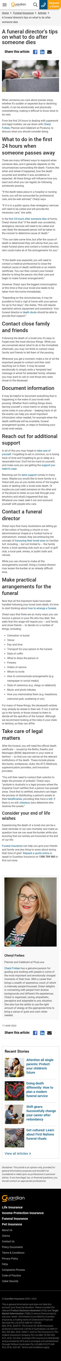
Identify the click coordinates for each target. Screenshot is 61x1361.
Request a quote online (36, 853)
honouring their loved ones (30, 540)
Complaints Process (13, 1269)
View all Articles (16, 1153)
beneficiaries (15, 798)
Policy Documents (12, 1247)
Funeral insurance (12, 845)
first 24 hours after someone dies (28, 218)
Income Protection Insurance (23, 1213)
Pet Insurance (12, 1224)
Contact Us (8, 1241)
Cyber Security (10, 1281)
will (50, 798)
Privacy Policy (10, 1258)
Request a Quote (54, 4)
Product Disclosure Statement (26, 1310)
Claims (6, 1235)
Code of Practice (11, 1275)
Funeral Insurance (15, 1219)
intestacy (25, 802)
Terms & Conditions (13, 1252)
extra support (29, 474)
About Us (7, 1230)
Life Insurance (12, 1207)
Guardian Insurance (14, 1298)
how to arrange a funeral (42, 608)
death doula (30, 312)
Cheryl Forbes (12, 968)
